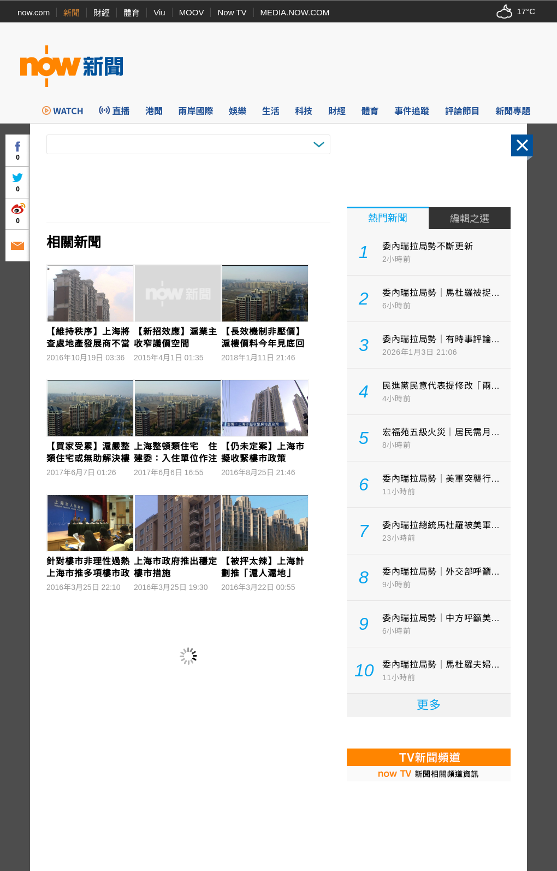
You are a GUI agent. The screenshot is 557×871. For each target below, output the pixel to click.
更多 (429, 705)
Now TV (231, 12)
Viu (159, 12)
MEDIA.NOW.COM (295, 12)
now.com (33, 12)
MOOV (191, 12)
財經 (101, 12)
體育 (131, 12)
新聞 (71, 12)
